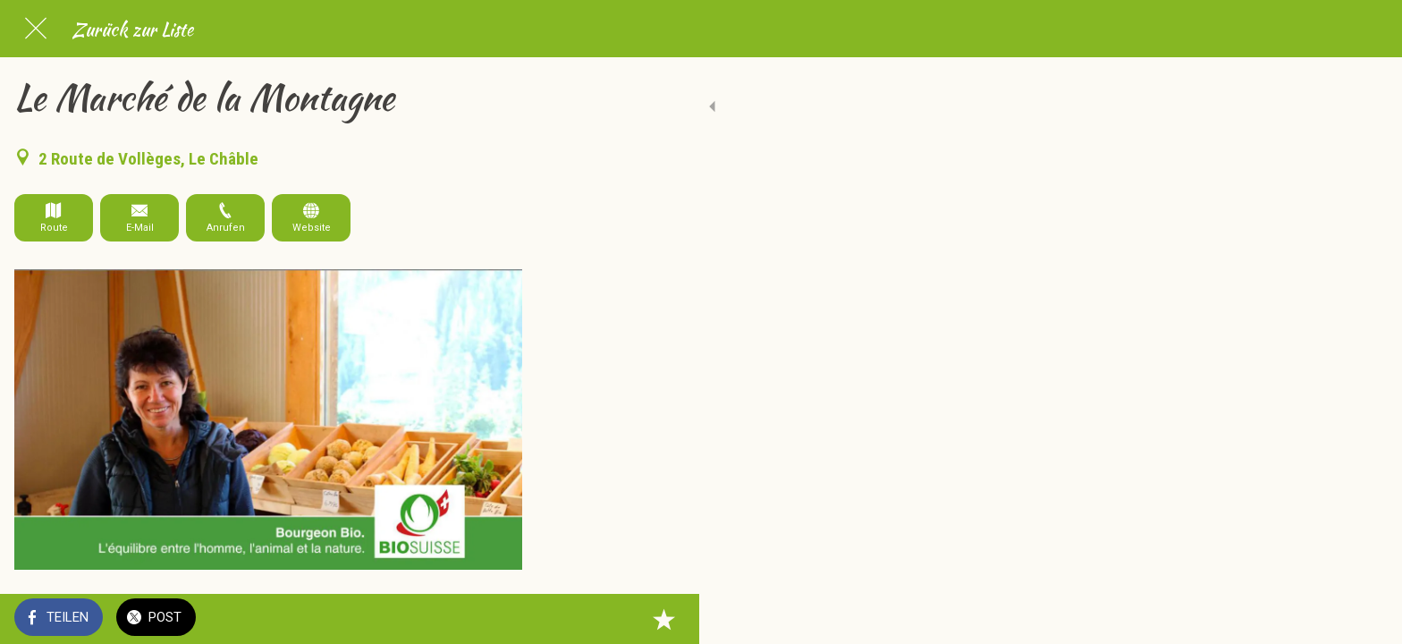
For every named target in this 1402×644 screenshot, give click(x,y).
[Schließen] (35, 28)
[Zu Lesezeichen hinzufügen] (500, 618)
